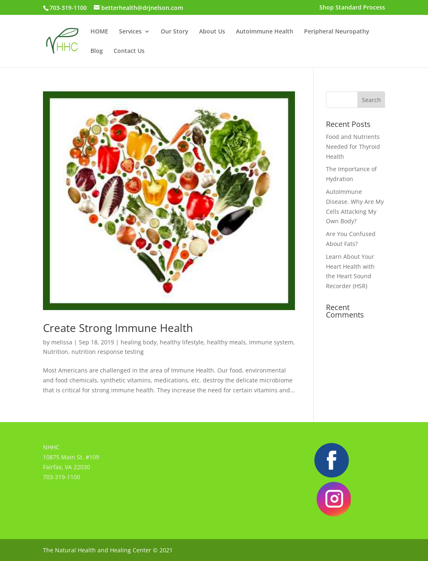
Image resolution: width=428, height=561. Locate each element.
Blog (96, 51)
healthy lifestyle (182, 342)
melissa (61, 342)
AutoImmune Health (264, 32)
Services (130, 32)
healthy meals (226, 342)
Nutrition (55, 352)
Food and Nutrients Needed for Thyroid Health (353, 146)
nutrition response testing (107, 352)
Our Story (174, 32)
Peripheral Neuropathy (336, 32)
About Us (212, 32)
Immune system (271, 342)
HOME (99, 32)
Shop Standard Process (352, 8)
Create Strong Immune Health (118, 327)
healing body (139, 342)
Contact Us (129, 51)
